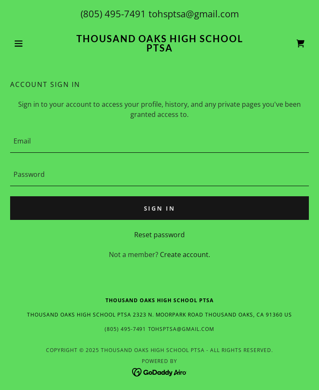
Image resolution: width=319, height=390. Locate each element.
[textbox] (159, 141)
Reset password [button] (159, 234)
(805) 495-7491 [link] (113, 13)
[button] (32, 43)
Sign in (160, 208)
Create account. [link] (185, 254)
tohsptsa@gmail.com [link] (194, 13)
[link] (159, 43)
